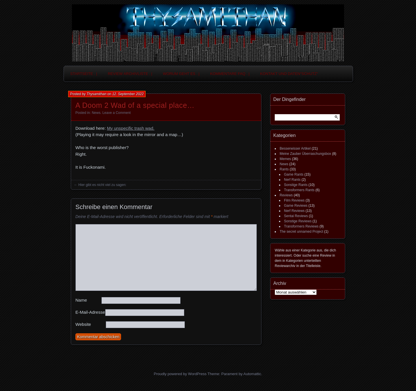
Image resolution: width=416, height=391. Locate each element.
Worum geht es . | (181, 74)
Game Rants (293, 174)
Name (81, 300)
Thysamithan (97, 94)
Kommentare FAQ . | (230, 74)
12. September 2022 (128, 94)
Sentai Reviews (296, 216)
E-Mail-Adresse (90, 312)
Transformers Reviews (301, 226)
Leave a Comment (116, 113)
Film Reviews (294, 200)
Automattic (252, 374)
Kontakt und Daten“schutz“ (289, 74)
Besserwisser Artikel (295, 148)
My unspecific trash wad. (130, 128)
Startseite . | (83, 74)
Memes (285, 159)
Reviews (286, 195)
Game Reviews (295, 206)
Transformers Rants (299, 190)
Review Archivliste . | (130, 74)
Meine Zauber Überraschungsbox (305, 154)
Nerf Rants (292, 180)
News (96, 113)
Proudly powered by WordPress (180, 374)
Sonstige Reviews (297, 221)
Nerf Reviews (294, 211)
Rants (284, 169)
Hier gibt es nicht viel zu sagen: (102, 185)
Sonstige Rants (295, 185)
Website (83, 324)
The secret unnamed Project (301, 232)
